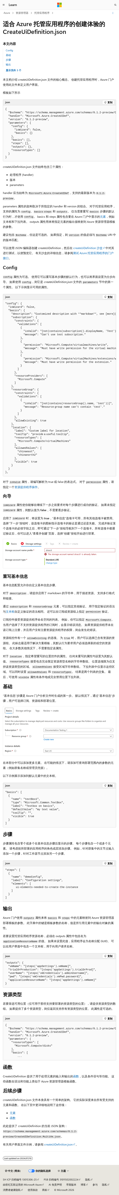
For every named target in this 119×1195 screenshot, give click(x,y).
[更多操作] (113, 13)
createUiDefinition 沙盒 (88, 248)
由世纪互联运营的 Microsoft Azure (22, 1184)
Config (9, 50)
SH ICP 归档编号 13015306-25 (20, 1179)
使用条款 (33, 1190)
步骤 (8, 59)
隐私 (87, 1179)
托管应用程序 (42, 13)
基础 (8, 55)
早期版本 (71, 1184)
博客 (83, 1184)
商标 (44, 1190)
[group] (59, 133)
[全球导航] (3, 5)
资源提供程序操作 (26, 487)
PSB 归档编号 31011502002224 (61, 1179)
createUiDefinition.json (58, 1144)
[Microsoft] (59, 5)
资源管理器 (22, 13)
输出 (8, 64)
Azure (7, 13)
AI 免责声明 (55, 1184)
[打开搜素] (115, 5)
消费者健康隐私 (12, 1190)
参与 (95, 1184)
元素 (103, 216)
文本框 (10, 611)
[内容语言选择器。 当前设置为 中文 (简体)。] (13, 1171)
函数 (76, 1076)
